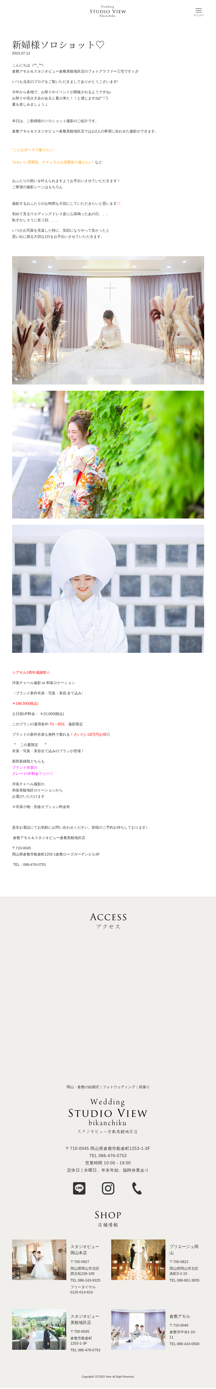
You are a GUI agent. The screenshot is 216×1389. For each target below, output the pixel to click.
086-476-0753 (113, 1155)
